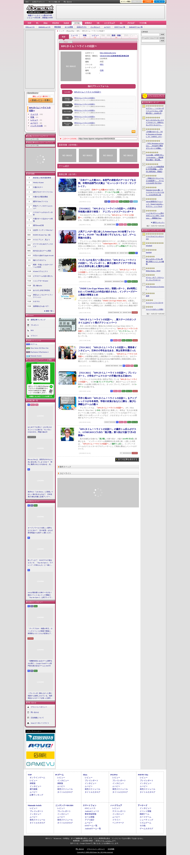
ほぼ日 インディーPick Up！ (43, 230)
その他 (142, 825)
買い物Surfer (37, 285)
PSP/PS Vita (143, 775)
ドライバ (34, 335)
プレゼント (35, 325)
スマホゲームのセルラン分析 (43, 213)
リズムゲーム (145, 823)
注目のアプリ (82, 27)
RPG (101, 64)
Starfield (149, 252)
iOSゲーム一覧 (119, 27)
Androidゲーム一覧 (136, 27)
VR (98, 23)
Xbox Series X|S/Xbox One (39, 348)
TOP (29, 23)
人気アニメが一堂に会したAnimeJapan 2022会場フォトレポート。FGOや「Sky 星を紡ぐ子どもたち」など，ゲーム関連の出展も (107, 234)
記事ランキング (36, 795)
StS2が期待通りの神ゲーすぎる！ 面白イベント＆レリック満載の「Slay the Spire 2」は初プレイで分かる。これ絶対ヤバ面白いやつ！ (40, 595)
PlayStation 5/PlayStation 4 (39, 352)
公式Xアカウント (38, 2)
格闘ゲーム (144, 814)
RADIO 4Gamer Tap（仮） (42, 235)
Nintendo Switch (35, 356)
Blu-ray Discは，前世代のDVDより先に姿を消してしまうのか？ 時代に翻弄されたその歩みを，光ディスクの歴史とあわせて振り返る (40, 462)
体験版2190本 (47, 18)
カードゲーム (145, 817)
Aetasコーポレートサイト (40, 723)
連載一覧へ (50, 311)
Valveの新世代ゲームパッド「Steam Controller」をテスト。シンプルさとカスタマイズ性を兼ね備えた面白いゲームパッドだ (155, 204)
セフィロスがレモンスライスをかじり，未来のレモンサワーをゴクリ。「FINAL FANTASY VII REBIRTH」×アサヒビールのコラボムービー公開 (155, 122)
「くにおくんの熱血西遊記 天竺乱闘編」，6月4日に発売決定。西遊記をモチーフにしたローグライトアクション (155, 169)
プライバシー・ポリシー (96, 849)
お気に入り (137, 1)
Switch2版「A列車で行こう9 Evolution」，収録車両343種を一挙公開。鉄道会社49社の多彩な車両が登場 (155, 157)
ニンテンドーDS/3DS (64, 805)
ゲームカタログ (146, 828)
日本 (102, 70)
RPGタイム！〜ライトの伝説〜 (87, 92)
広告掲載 (111, 849)
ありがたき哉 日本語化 (41, 290)
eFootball (149, 245)
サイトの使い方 (54, 2)
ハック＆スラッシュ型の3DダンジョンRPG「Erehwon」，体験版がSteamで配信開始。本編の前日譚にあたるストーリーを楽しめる (155, 215)
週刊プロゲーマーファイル (43, 192)
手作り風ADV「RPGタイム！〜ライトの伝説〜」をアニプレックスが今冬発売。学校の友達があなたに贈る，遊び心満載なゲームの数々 (107, 401)
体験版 (32, 783)
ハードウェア (109, 23)
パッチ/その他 (36, 126)
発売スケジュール (65, 789)
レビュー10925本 (33, 18)
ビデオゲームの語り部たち (43, 276)
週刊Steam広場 (38, 225)
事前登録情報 (90, 814)
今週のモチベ (38, 187)
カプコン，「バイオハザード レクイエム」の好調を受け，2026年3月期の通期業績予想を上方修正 (155, 111)
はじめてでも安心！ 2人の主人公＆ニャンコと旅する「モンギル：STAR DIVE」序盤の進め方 (40, 429)
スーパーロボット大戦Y (154, 309)
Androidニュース (44, 27)
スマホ (77, 23)
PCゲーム (33, 344)
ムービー (107, 27)
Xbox (45, 23)
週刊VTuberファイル (40, 201)
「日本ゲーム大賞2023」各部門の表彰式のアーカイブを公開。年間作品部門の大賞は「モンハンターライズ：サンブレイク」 (107, 183)
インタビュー (95, 27)
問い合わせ (68, 2)
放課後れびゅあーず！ (41, 306)
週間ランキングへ (158, 222)
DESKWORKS (105, 56)
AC (121, 23)
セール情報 (69, 27)
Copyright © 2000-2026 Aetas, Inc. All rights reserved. (95, 852)
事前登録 (57, 27)
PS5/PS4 (55, 23)
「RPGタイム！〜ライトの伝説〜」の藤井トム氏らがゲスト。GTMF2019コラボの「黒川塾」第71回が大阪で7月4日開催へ (107, 432)
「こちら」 (108, 841)
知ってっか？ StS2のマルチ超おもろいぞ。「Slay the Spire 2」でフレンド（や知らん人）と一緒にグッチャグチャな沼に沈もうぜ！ (40, 562)
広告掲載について (37, 717)
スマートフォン (89, 805)
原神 (147, 296)
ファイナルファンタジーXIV (155, 237)
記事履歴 (148, 1)
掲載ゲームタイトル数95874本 (40, 15)
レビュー (34, 120)
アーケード (142, 805)
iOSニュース (30, 27)
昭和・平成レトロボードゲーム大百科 (43, 266)
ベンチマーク (118, 823)
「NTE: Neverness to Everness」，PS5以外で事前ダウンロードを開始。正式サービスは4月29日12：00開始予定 (155, 146)
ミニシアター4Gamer (40, 281)
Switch (66, 23)
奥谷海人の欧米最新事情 (42, 178)
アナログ (130, 23)
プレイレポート (91, 780)
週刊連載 (33, 789)
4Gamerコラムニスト (40, 271)
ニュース (34, 114)
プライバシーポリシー (39, 707)
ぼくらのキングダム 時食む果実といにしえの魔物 (155, 261)
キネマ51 (36, 301)
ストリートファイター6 (154, 302)
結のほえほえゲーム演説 (42, 251)
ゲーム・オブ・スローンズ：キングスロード (155, 278)
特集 (32, 117)
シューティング (146, 820)
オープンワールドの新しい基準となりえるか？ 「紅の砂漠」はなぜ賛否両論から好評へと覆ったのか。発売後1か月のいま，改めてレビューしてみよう (40, 530)
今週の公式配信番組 (40, 197)
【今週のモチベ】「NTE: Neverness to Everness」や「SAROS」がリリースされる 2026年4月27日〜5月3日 (154, 134)
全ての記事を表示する (127, 459)
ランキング (159, 1)
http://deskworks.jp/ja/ (108, 53)
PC (37, 23)
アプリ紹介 (89, 820)
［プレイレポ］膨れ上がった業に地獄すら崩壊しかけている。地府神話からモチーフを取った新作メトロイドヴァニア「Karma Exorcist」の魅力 (40, 695)
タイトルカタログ (65, 792)
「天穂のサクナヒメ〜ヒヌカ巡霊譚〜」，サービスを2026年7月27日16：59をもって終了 (155, 180)
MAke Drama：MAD (153, 271)
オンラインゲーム (37, 777)
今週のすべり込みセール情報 (43, 220)
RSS (27, 2)
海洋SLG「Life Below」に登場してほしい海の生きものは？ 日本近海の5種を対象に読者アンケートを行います (40, 494)
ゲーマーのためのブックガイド (43, 245)
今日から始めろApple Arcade (43, 255)
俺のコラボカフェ (39, 260)
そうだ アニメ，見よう (41, 239)
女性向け (88, 23)
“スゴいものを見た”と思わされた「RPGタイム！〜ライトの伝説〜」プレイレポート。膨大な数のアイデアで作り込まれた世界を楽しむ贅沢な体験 (107, 263)
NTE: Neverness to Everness (155, 288)
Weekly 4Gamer (38, 182)
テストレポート (119, 811)
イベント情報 (145, 811)
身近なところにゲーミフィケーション (43, 296)
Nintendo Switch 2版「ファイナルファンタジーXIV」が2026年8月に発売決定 (155, 192)
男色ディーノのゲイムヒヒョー (43, 207)
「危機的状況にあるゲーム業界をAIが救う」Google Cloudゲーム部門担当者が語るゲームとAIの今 (40, 663)
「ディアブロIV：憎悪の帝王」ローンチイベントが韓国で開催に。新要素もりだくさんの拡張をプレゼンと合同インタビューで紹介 (40, 631)
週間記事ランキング (38, 319)
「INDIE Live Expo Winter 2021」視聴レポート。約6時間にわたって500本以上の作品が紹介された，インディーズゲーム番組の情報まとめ (107, 291)
